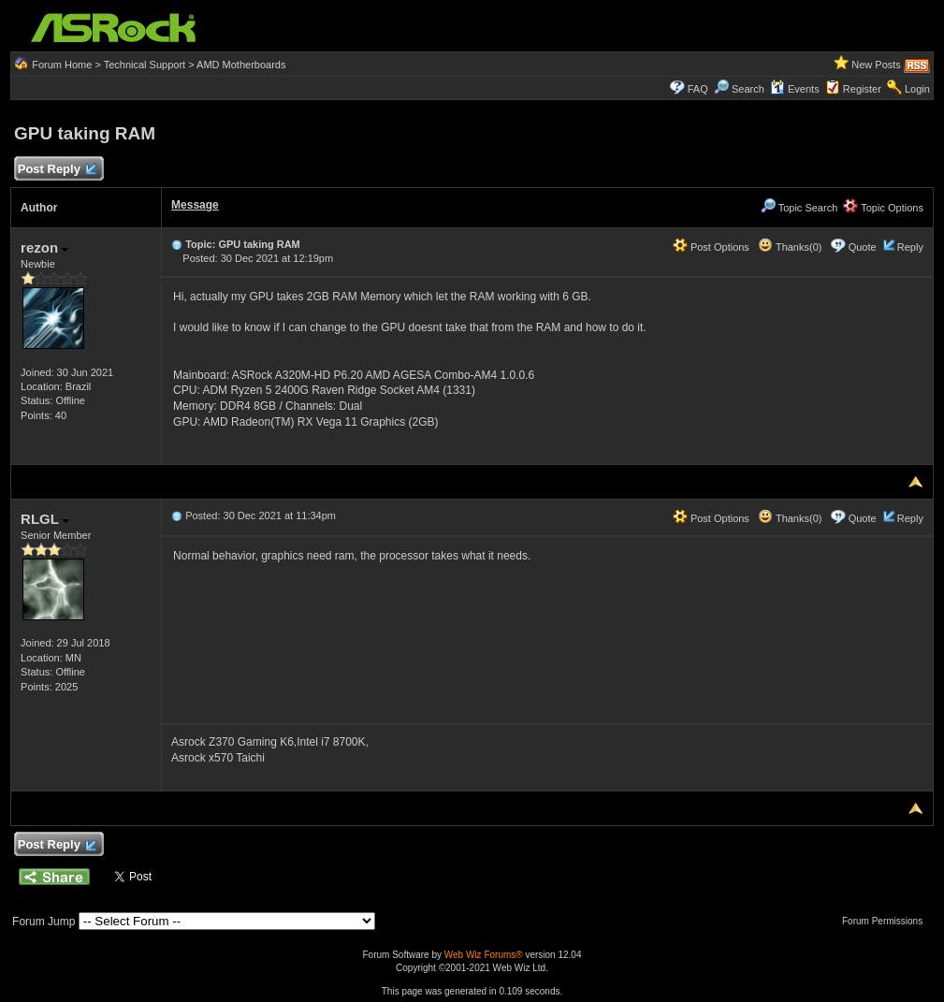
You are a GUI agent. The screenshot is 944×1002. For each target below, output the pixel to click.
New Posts (876, 64)
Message (195, 204)
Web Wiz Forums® (483, 955)
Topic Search (799, 207)
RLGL (45, 519)
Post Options (711, 247)
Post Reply (56, 170)
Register (862, 88)
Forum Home (62, 64)
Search (748, 88)
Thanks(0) (789, 247)
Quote (863, 247)
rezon (44, 247)
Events (795, 88)
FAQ (698, 88)
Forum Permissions (887, 921)
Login (917, 88)
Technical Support (144, 64)
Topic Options (883, 207)
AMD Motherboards (240, 64)
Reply (910, 247)
